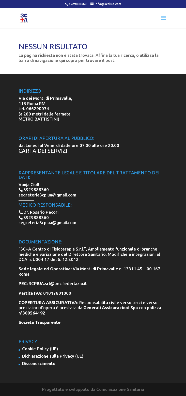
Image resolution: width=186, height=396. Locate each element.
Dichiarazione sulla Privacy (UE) (52, 356)
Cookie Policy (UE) (40, 348)
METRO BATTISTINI (38, 119)
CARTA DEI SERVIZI (43, 150)
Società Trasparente (39, 322)
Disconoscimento (38, 363)
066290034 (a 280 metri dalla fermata (44, 111)
